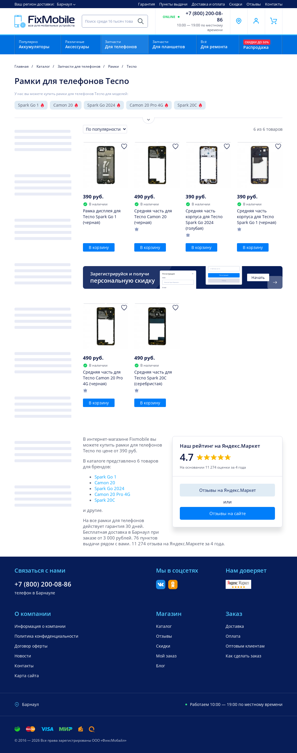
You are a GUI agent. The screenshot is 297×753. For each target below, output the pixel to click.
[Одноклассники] (173, 587)
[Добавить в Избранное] (124, 146)
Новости (23, 656)
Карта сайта (27, 675)
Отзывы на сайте (227, 513)
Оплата (233, 636)
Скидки (235, 4)
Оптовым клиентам (245, 646)
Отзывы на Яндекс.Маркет (227, 490)
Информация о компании (40, 626)
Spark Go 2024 (101, 105)
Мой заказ (166, 656)
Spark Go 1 (28, 105)
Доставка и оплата (208, 4)
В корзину (99, 247)
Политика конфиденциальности (46, 636)
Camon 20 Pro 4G (146, 105)
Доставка (235, 626)
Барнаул (64, 4)
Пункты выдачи (173, 4)
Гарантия (146, 4)
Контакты (273, 4)
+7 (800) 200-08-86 (204, 16)
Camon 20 (63, 105)
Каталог (164, 626)
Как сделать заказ (243, 656)
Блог (160, 665)
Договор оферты (31, 646)
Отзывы (254, 4)
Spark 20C (187, 105)
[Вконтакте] (160, 587)
